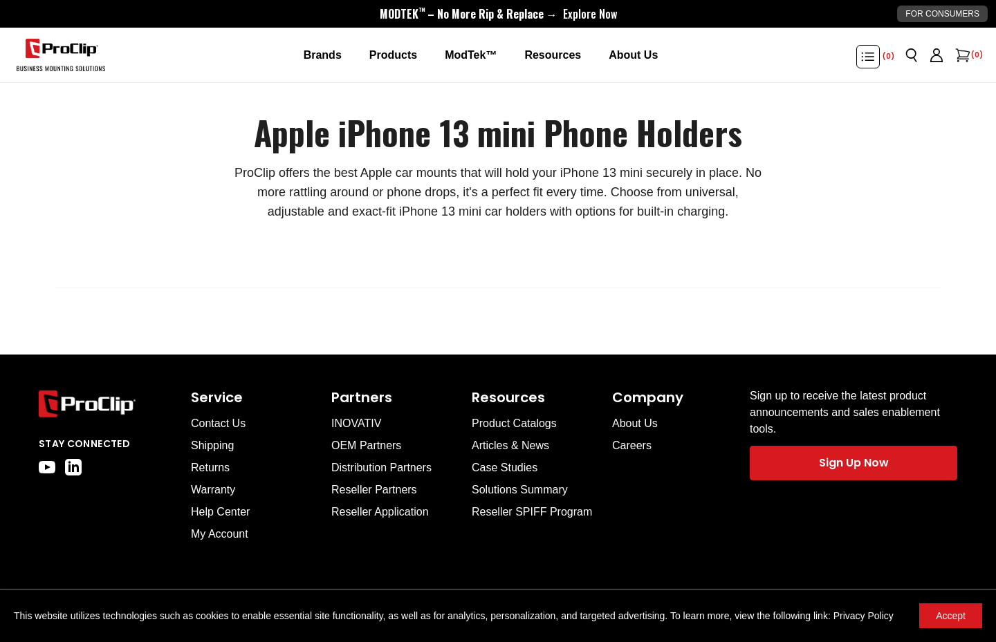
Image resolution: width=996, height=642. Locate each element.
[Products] (393, 55)
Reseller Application (380, 512)
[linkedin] (73, 467)
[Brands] (322, 55)
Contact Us (218, 423)
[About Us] (633, 55)
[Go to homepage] (61, 55)
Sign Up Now (854, 463)
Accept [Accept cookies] (951, 615)
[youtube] (47, 467)
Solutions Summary (520, 489)
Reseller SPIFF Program (532, 512)
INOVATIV (356, 423)
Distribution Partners (381, 467)
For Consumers (942, 14)
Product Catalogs (514, 423)
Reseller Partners (374, 489)
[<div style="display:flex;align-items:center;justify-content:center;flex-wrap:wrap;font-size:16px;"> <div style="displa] (498, 14)
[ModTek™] (470, 55)
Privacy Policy (863, 615)
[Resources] (552, 55)
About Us (635, 423)
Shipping (212, 445)
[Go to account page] (936, 55)
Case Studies (504, 467)
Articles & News (510, 445)
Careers (632, 445)
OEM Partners (366, 445)
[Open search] (912, 55)
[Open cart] (961, 55)
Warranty (213, 489)
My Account (219, 534)
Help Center (220, 512)
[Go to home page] (108, 404)
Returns (210, 467)
